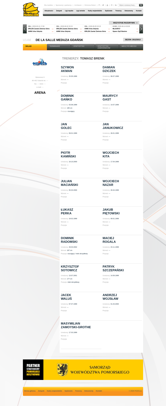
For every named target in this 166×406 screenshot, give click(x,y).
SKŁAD (28, 46)
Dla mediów (48, 5)
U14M (27, 40)
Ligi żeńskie (80, 11)
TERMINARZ (54, 46)
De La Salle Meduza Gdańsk (59, 40)
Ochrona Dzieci (90, 5)
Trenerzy (118, 11)
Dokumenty (129, 11)
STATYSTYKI (79, 46)
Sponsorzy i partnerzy (63, 5)
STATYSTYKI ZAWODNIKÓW (104, 47)
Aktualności (48, 11)
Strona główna (30, 391)
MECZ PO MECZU (129, 46)
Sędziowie (108, 11)
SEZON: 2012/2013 (133, 40)
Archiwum (78, 5)
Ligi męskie (69, 11)
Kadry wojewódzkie (95, 11)
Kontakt (139, 11)
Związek (59, 11)
